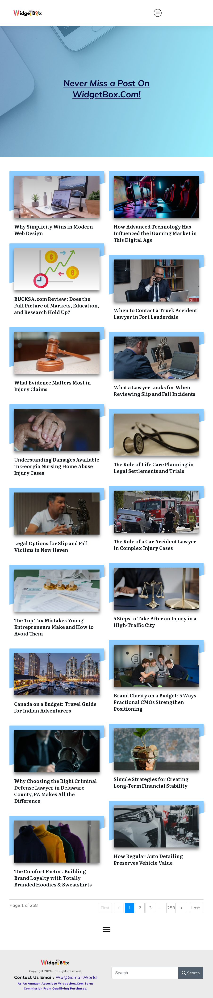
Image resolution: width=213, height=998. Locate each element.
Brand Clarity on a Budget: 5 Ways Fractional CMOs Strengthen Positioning (155, 702)
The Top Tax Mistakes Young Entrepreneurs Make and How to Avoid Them (54, 627)
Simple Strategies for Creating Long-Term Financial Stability (151, 782)
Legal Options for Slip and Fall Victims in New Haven (51, 546)
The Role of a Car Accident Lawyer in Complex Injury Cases (155, 544)
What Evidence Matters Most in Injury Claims (52, 386)
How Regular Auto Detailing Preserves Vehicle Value (148, 859)
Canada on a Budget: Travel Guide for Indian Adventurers (55, 707)
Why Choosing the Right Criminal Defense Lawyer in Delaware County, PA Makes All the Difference (55, 790)
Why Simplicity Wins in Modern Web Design (53, 230)
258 (171, 908)
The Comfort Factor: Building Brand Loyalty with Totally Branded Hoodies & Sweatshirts (53, 878)
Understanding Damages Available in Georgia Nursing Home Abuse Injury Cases (56, 466)
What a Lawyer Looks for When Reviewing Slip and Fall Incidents (154, 390)
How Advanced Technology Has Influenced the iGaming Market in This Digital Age (155, 233)
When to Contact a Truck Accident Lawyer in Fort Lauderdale (155, 313)
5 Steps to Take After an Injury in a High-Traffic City (155, 621)
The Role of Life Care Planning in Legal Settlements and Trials (154, 467)
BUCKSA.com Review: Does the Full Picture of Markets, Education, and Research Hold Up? (56, 305)
